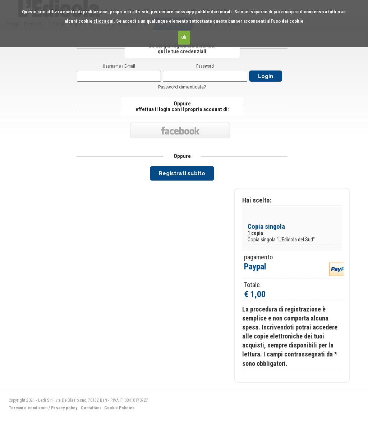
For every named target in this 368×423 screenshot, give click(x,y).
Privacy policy (64, 407)
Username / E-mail (119, 66)
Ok (184, 37)
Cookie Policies (119, 407)
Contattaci (91, 407)
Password (205, 66)
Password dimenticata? (182, 87)
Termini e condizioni (28, 407)
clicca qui (103, 21)
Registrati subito (182, 173)
